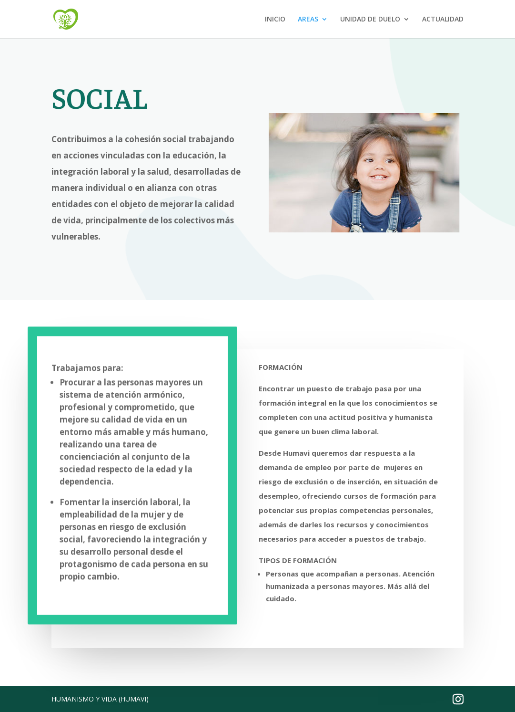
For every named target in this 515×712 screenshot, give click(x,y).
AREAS (308, 19)
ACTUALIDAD (443, 19)
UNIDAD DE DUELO (370, 19)
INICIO (275, 19)
